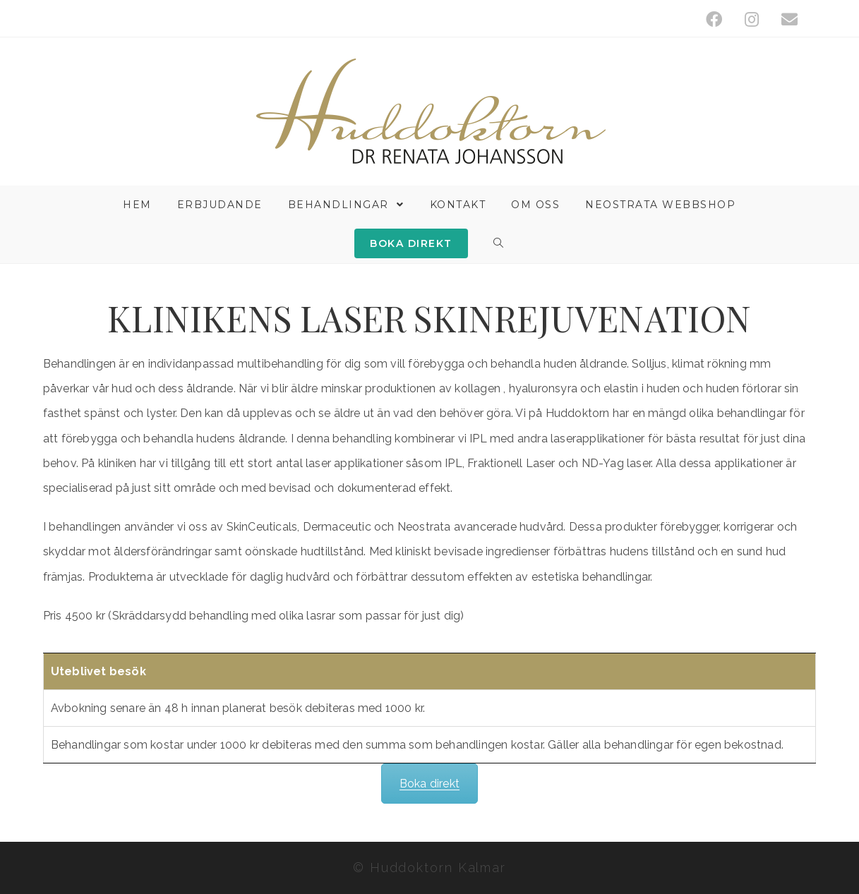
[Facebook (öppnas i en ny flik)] (714, 19)
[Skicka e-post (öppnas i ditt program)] (784, 19)
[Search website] (499, 243)
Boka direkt (429, 783)
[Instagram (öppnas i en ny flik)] (751, 19)
